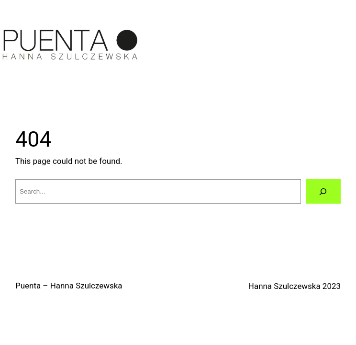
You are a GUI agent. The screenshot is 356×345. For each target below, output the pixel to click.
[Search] (323, 191)
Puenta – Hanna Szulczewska (68, 285)
